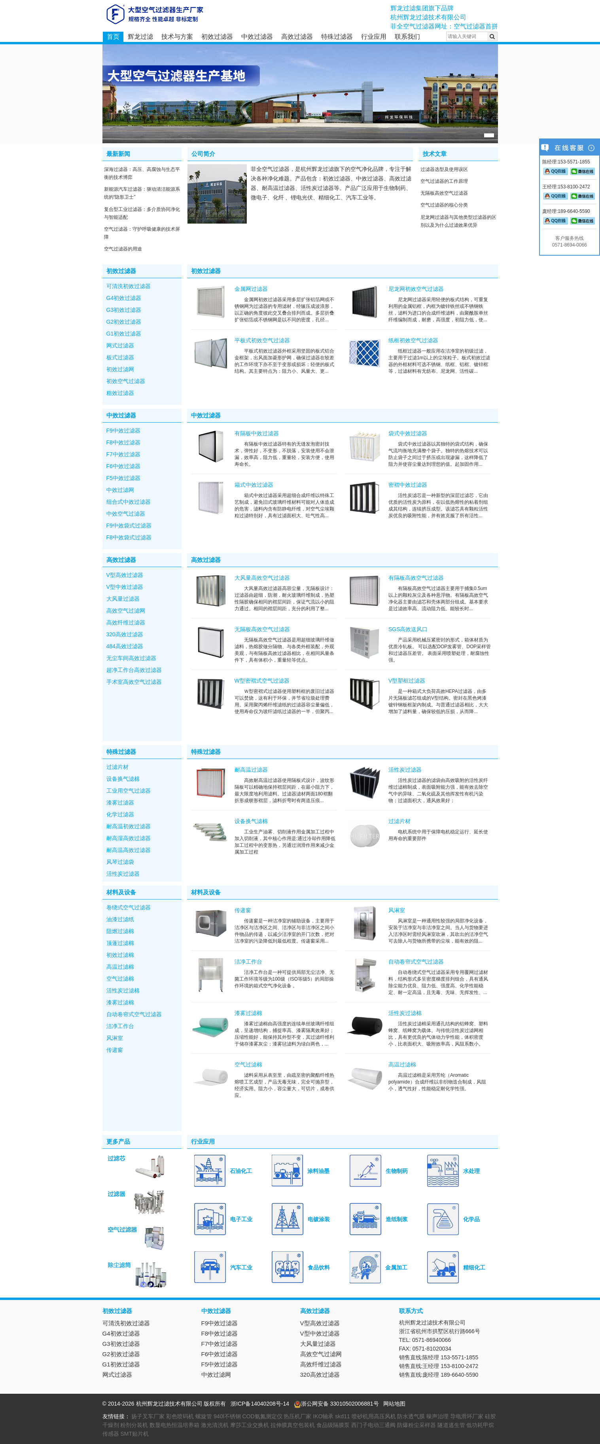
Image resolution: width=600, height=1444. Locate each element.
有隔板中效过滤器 (257, 433)
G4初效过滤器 (124, 298)
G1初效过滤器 (124, 333)
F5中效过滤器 (123, 478)
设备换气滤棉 (123, 779)
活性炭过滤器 (123, 874)
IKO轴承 (323, 1416)
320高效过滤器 (124, 634)
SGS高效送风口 (408, 629)
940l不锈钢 (227, 1416)
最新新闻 (118, 153)
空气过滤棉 (120, 978)
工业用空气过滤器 (128, 790)
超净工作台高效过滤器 (134, 670)
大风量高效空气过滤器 (262, 578)
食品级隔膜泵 (333, 1425)
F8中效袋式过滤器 (128, 537)
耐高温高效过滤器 (128, 850)
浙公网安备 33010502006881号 (336, 1403)
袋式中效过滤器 (407, 433)
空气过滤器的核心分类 (444, 205)
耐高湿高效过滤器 (128, 838)
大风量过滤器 (123, 599)
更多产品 (118, 1141)
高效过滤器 (297, 36)
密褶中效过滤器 (407, 485)
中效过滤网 (120, 490)
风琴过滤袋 (120, 862)
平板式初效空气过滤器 (262, 340)
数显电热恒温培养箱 (174, 1425)
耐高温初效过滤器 (128, 826)
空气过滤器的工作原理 (444, 181)
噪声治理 (437, 1416)
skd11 (342, 1416)
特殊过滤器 (337, 36)
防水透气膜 (411, 1416)
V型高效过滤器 (124, 575)
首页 (113, 36)
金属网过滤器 (251, 289)
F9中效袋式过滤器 (128, 525)
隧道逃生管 (451, 1425)
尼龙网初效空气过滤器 (416, 289)
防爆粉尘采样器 (416, 1425)
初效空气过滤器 (125, 381)
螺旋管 (203, 1416)
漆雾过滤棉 (120, 1002)
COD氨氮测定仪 (262, 1416)
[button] (489, 135)
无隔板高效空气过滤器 (444, 193)
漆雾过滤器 (120, 802)
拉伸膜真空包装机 (293, 1425)
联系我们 (407, 36)
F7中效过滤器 (123, 454)
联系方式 (411, 1310)
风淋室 (114, 1038)
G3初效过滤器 (124, 310)
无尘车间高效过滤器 (131, 658)
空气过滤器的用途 (123, 249)
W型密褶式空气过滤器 (262, 680)
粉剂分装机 (134, 1425)
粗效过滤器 (120, 393)
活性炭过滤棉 (123, 990)
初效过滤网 (120, 369)
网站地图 (394, 1403)
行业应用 (373, 36)
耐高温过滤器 (251, 770)
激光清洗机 (215, 1425)
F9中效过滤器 (123, 430)
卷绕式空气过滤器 (128, 907)
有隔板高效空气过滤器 (416, 578)
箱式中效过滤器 (254, 485)
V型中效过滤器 (124, 587)
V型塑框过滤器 (406, 680)
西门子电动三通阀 (373, 1425)
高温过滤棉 (120, 967)
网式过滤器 (120, 345)
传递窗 (114, 1050)
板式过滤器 (120, 357)
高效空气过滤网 (125, 610)
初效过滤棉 (120, 955)
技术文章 (435, 153)
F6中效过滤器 (123, 466)
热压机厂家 (297, 1416)
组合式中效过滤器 (128, 502)
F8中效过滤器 (123, 442)
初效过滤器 (217, 36)
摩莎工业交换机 (249, 1425)
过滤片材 (117, 767)
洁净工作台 (120, 1026)
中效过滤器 (257, 36)
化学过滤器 (120, 814)
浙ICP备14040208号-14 (260, 1403)
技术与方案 (177, 36)
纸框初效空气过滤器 (413, 340)
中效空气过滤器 (125, 513)
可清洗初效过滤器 (128, 286)
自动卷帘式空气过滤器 (134, 1014)
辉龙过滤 (140, 36)
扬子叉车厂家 (148, 1416)
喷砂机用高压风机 (374, 1416)
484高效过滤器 (124, 646)
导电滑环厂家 (466, 1416)
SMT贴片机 (134, 1434)
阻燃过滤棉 (120, 931)
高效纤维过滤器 (125, 622)
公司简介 (203, 153)
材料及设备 (121, 892)
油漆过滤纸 (120, 919)
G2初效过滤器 (124, 322)
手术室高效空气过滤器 (134, 682)
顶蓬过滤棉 (120, 943)
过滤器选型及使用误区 (444, 169)
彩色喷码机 (180, 1416)
